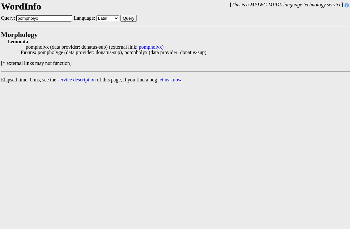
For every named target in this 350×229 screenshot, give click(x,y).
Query (128, 18)
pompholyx (150, 47)
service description (76, 79)
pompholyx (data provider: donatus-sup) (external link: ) (95, 47)
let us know (170, 79)
